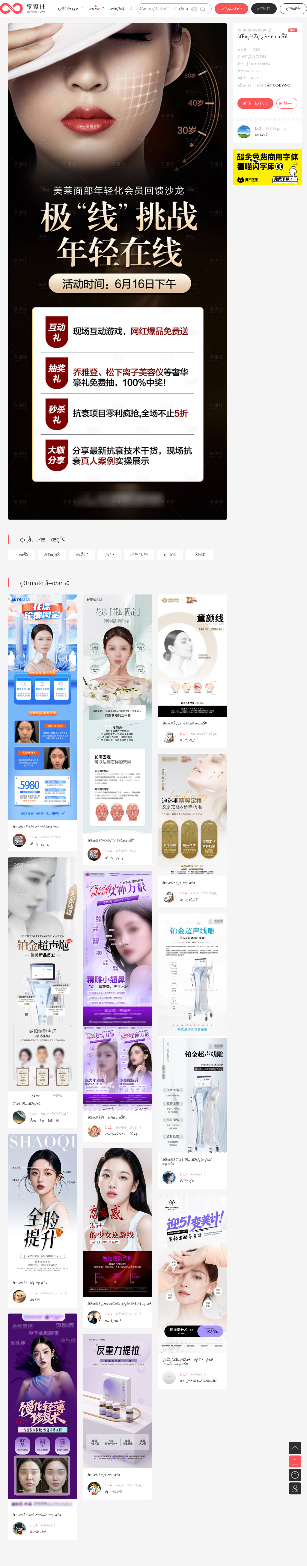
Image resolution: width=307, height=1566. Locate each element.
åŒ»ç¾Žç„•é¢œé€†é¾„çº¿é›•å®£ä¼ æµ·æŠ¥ (121, 1304)
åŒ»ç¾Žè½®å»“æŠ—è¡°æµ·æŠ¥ (37, 1515)
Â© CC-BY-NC (278, 85)
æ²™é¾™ (139, 555)
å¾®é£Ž (261, 135)
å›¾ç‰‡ (117, 8)
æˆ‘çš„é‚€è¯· (231, 8)
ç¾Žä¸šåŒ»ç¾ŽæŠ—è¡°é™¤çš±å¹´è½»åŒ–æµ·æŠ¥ (187, 1362)
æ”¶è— (287, 103)
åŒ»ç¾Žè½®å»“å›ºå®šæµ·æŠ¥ (36, 827)
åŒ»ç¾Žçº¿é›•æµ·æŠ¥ (178, 883)
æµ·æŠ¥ (21, 555)
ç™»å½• (293, 9)
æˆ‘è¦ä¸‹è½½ (255, 103)
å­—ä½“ (136, 8)
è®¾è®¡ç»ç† (278, 128)
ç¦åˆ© (170, 555)
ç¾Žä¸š (82, 555)
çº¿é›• (110, 555)
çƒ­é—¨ (77, 8)
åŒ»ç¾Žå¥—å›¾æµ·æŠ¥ (106, 1117)
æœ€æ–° (96, 8)
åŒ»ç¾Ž (52, 555)
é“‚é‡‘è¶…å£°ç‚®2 (26, 1104)
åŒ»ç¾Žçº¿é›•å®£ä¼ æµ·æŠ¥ (184, 723)
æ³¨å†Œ (264, 9)
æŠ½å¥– (199, 555)
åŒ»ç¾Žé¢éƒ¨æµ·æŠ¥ (30, 1283)
